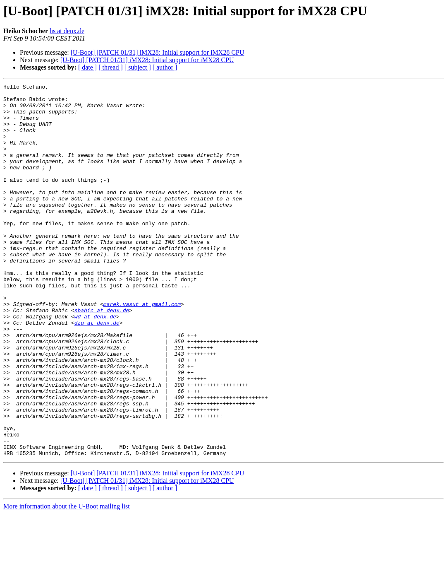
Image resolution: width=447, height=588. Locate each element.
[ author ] (165, 67)
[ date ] (87, 67)
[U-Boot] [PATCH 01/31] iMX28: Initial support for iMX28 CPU (157, 52)
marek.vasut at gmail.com (142, 348)
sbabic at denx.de (101, 356)
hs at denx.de (67, 30)
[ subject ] (137, 67)
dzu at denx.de (97, 371)
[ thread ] (110, 67)
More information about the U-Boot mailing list (66, 580)
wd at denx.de (95, 363)
